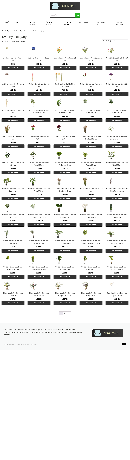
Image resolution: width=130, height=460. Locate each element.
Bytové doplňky (119, 23)
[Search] (77, 15)
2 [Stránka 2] (64, 425)
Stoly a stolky (32, 23)
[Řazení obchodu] (115, 41)
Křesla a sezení (67, 23)
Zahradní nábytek (101, 23)
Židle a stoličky (49, 23)
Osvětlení (83, 22)
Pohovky (18, 22)
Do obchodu (13, 79)
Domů (6, 22)
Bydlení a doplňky (13, 31)
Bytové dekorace (25, 31)
